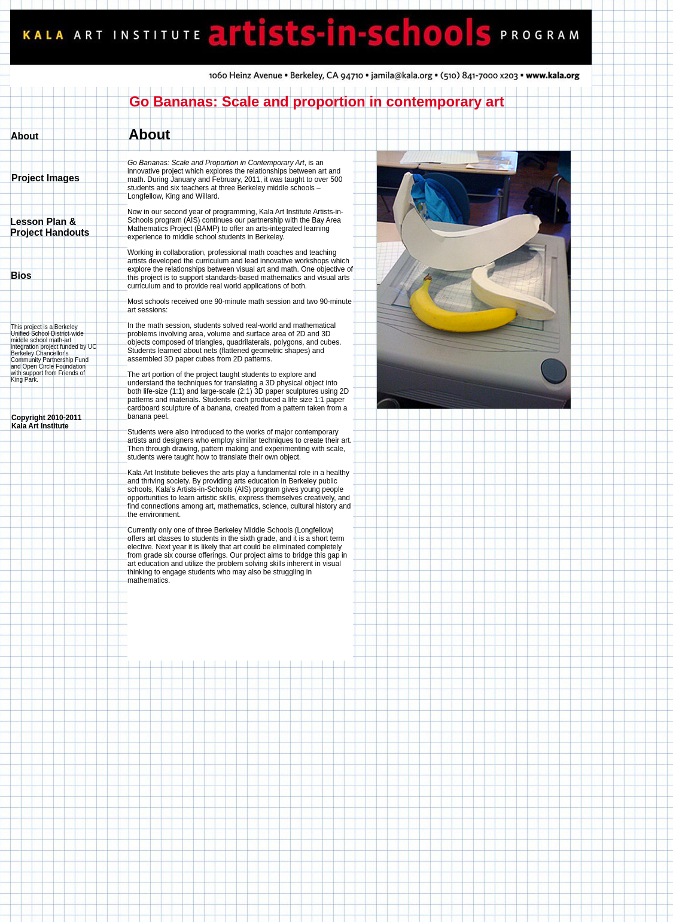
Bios (21, 275)
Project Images (45, 178)
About (24, 136)
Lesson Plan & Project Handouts (49, 227)
